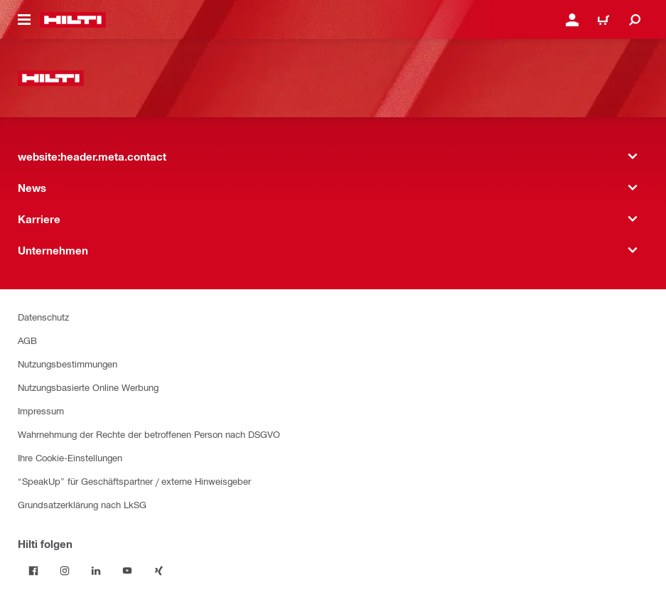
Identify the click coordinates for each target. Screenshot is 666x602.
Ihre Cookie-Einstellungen (70, 457)
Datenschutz (43, 316)
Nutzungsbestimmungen (67, 363)
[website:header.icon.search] (634, 20)
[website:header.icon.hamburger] (24, 20)
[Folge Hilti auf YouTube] (127, 570)
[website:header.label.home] (73, 20)
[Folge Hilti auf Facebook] (33, 570)
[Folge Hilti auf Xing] (158, 570)
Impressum (41, 410)
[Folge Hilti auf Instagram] (64, 570)
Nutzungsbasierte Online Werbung (88, 387)
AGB (27, 340)
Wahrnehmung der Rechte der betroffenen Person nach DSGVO (149, 434)
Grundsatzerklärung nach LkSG (82, 504)
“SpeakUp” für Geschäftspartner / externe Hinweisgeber (134, 480)
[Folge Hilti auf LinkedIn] (96, 570)
